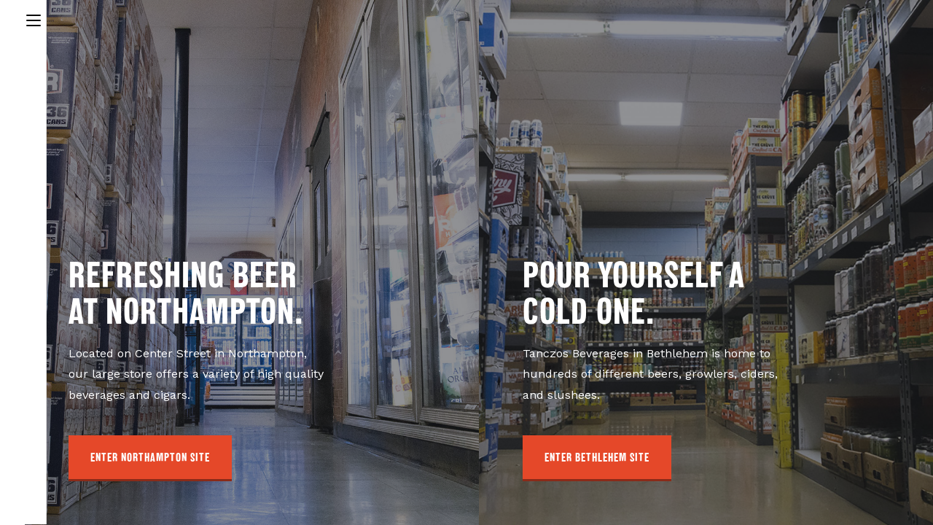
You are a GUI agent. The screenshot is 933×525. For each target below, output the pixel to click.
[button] (150, 458)
